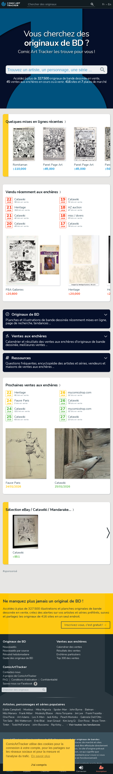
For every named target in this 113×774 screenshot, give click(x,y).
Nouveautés (9, 647)
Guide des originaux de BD (18, 658)
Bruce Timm (98, 721)
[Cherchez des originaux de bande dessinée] (61, 4)
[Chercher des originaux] (92, 4)
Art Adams (23, 717)
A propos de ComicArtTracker (19, 676)
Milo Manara (10, 713)
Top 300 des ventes (68, 658)
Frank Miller (26, 713)
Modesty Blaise (44, 713)
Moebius (28, 709)
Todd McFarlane (21, 725)
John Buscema (40, 725)
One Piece (9, 717)
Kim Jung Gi (69, 721)
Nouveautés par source (16, 650)
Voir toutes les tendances (84, 725)
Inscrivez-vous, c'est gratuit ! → (85, 625)
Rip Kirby (56, 725)
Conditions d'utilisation (24, 679)
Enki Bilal (39, 721)
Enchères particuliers (69, 654)
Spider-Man (60, 709)
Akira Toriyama (63, 713)
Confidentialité (49, 679)
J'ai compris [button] (39, 764)
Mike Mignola (43, 709)
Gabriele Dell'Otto (91, 717)
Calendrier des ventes (69, 647)
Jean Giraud (53, 721)
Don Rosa (83, 721)
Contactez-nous (12, 672)
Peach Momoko (69, 717)
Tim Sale (8, 721)
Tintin (6, 725)
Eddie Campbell (12, 709)
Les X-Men (38, 717)
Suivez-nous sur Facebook (17, 683)
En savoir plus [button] (40, 756)
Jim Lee (79, 713)
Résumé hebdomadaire (16, 654)
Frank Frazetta (94, 713)
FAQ (5, 679)
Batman (89, 709)
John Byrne (76, 709)
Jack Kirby (52, 717)
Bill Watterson (23, 721)
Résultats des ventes (69, 650)
